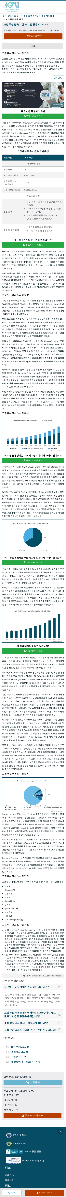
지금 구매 (33, 1082)
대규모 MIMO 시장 (20, 1047)
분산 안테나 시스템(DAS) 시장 (25, 1061)
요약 (33, 45)
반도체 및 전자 (14, 15)
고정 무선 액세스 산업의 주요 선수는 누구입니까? (33, 1030)
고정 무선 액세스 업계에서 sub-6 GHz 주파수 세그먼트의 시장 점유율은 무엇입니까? (33, 1014)
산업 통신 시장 (18, 1056)
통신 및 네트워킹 (31, 15)
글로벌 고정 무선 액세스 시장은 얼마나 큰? (33, 987)
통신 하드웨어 (48, 15)
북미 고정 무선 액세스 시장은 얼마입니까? (33, 1023)
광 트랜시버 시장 (19, 1051)
